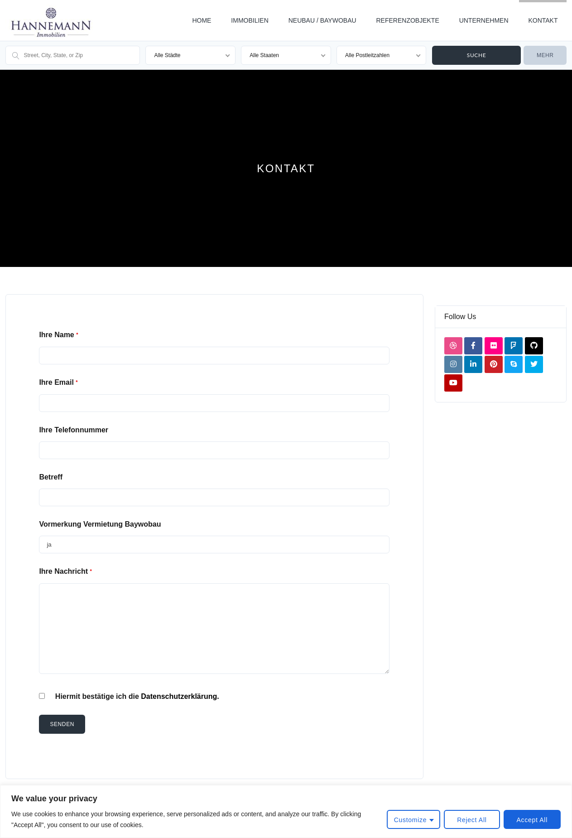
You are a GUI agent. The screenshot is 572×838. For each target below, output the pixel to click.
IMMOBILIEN (249, 20)
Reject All (471, 819)
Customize (410, 819)
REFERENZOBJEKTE (407, 20)
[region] (286, 811)
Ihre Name (58, 335)
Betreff (50, 477)
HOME (201, 20)
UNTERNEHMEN (484, 20)
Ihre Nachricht (65, 571)
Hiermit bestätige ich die (137, 696)
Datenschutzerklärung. (180, 696)
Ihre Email (58, 382)
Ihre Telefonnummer (73, 430)
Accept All (532, 819)
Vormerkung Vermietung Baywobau (100, 524)
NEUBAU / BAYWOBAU (322, 20)
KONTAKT (543, 20)
